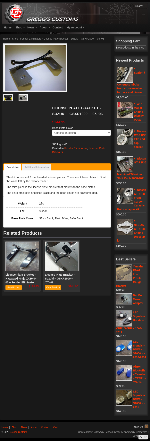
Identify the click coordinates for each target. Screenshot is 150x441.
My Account (74, 27)
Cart (55, 427)
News (31, 27)
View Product (13, 287)
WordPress (141, 432)
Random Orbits (113, 432)
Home (8, 27)
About (43, 27)
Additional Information (36, 167)
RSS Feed (146, 426)
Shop (18, 27)
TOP (143, 437)
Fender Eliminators (30, 38)
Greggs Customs (18, 432)
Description (12, 167)
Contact (58, 27)
